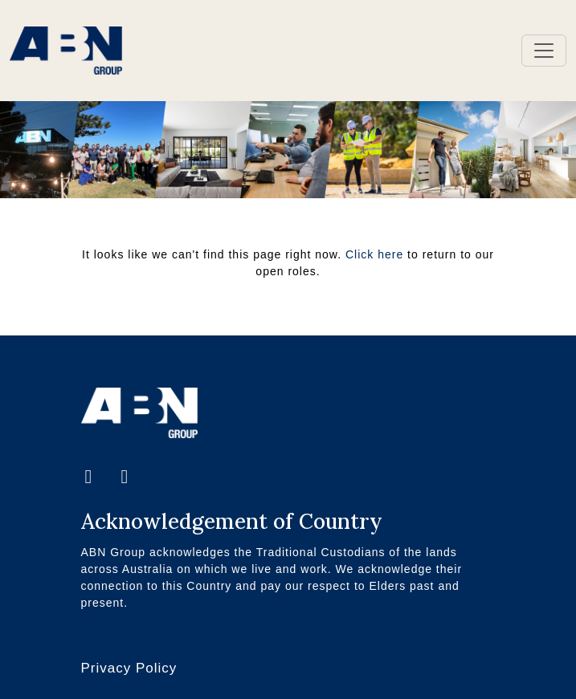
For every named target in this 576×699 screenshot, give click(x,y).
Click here (374, 254)
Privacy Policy (129, 668)
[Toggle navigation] (543, 51)
